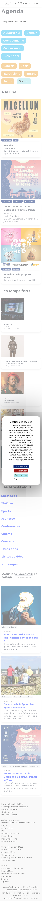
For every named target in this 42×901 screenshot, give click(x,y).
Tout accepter (21, 466)
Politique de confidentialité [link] (21, 479)
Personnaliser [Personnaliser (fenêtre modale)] (21, 475)
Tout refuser (21, 471)
